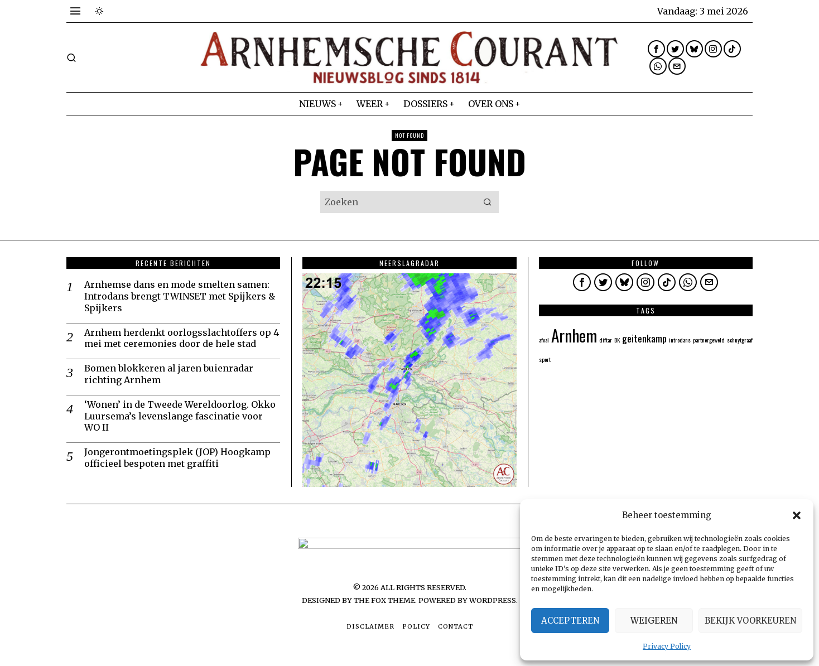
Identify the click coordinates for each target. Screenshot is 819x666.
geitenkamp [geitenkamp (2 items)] (644, 338)
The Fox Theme (384, 600)
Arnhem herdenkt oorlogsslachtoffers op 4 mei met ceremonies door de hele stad (181, 338)
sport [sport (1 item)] (545, 359)
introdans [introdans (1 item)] (680, 339)
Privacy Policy (667, 646)
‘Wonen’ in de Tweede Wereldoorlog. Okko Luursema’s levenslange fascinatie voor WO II (180, 416)
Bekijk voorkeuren (750, 620)
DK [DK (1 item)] (617, 339)
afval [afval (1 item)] (544, 339)
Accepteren (570, 620)
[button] (796, 515)
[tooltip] (656, 48)
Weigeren (653, 620)
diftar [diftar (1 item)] (605, 339)
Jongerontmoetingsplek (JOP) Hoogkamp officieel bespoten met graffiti (177, 457)
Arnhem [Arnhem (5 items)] (574, 335)
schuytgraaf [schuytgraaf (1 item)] (740, 339)
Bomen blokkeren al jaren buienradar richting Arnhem (168, 374)
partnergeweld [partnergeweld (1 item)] (709, 339)
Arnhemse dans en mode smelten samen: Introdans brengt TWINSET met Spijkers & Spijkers (179, 296)
